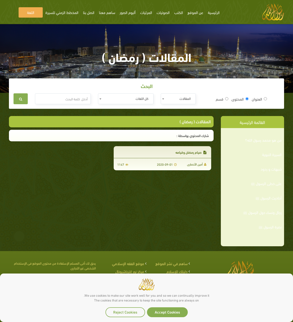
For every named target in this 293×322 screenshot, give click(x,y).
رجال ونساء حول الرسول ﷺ (262, 212)
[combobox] (178, 98)
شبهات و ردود (271, 169)
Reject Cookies (125, 312)
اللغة (30, 12)
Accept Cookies (167, 312)
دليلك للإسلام (177, 271)
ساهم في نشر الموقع (171, 263)
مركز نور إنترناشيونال (129, 271)
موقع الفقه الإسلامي (128, 263)
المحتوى (240, 99)
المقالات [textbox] (185, 98)
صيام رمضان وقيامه (190, 152)
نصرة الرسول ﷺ (270, 227)
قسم (222, 99)
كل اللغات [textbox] (142, 98)
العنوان (259, 99)
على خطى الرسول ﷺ (266, 183)
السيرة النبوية (272, 154)
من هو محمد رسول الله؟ (263, 140)
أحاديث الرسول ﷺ (268, 198)
